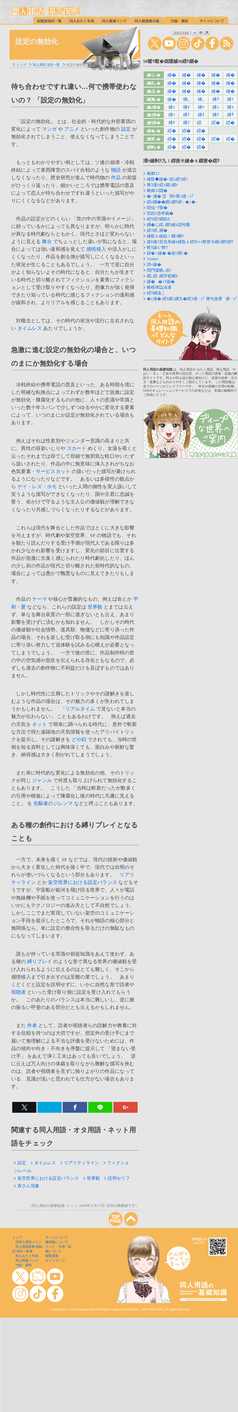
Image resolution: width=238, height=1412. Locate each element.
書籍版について (56, 1242)
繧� (215, 122)
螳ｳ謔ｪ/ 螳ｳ (157, 247)
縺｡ (186, 99)
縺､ (201, 99)
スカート (77, 448)
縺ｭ (215, 107)
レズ (37, 486)
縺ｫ (186, 107)
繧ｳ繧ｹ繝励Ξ (158, 219)
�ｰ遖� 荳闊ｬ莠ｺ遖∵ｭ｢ (170, 196)
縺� (171, 75)
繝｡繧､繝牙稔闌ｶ (162, 276)
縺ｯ (172, 114)
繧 (201, 122)
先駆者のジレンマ (53, 803)
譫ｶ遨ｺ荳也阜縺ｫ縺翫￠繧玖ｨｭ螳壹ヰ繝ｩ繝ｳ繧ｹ (190, 242)
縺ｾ (172, 122)
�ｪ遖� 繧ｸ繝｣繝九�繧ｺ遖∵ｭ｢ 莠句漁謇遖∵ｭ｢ (192, 299)
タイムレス (29, 328)
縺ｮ (230, 107)
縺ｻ (230, 114)
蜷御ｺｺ (153, 173)
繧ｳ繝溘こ (156, 293)
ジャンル (42, 780)
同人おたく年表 (26, 1256)
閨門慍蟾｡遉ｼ (159, 270)
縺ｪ (172, 107)
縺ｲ (186, 114)
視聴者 (18, 992)
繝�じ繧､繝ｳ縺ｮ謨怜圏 (168, 225)
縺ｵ (201, 114)
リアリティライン (80, 1162)
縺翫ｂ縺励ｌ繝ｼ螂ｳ (165, 236)
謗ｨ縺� (154, 264)
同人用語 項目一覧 (46, 65)
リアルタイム (80, 709)
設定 (126, 129)
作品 (116, 177)
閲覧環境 (51, 1256)
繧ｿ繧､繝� (157, 230)
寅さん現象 (26, 1185)
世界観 (95, 607)
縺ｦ (215, 99)
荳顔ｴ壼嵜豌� (160, 213)
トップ (21, 65)
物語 (116, 170)
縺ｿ (186, 122)
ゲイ (22, 486)
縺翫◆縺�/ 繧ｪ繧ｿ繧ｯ (167, 179)
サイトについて (56, 1237)
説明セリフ (117, 1178)
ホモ (52, 486)
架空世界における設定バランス (82, 882)
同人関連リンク (26, 1260)
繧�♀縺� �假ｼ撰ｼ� (167, 253)
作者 (32, 1025)
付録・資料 (23, 1265)
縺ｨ (230, 99)
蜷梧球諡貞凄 (159, 287)
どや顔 (79, 739)
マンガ (49, 129)
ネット (39, 724)
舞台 (47, 241)
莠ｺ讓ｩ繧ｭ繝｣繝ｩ (162, 185)
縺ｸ (215, 114)
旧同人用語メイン (28, 1242)
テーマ (39, 599)
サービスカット (53, 471)
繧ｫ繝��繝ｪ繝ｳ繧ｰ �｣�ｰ (172, 202)
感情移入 (96, 249)
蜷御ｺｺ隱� (157, 190)
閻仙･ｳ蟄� (157, 207)
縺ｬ (201, 107)
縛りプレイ (39, 961)
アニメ (71, 129)
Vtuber (152, 259)
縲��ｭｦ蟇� (161, 281)
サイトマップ (55, 1260)
